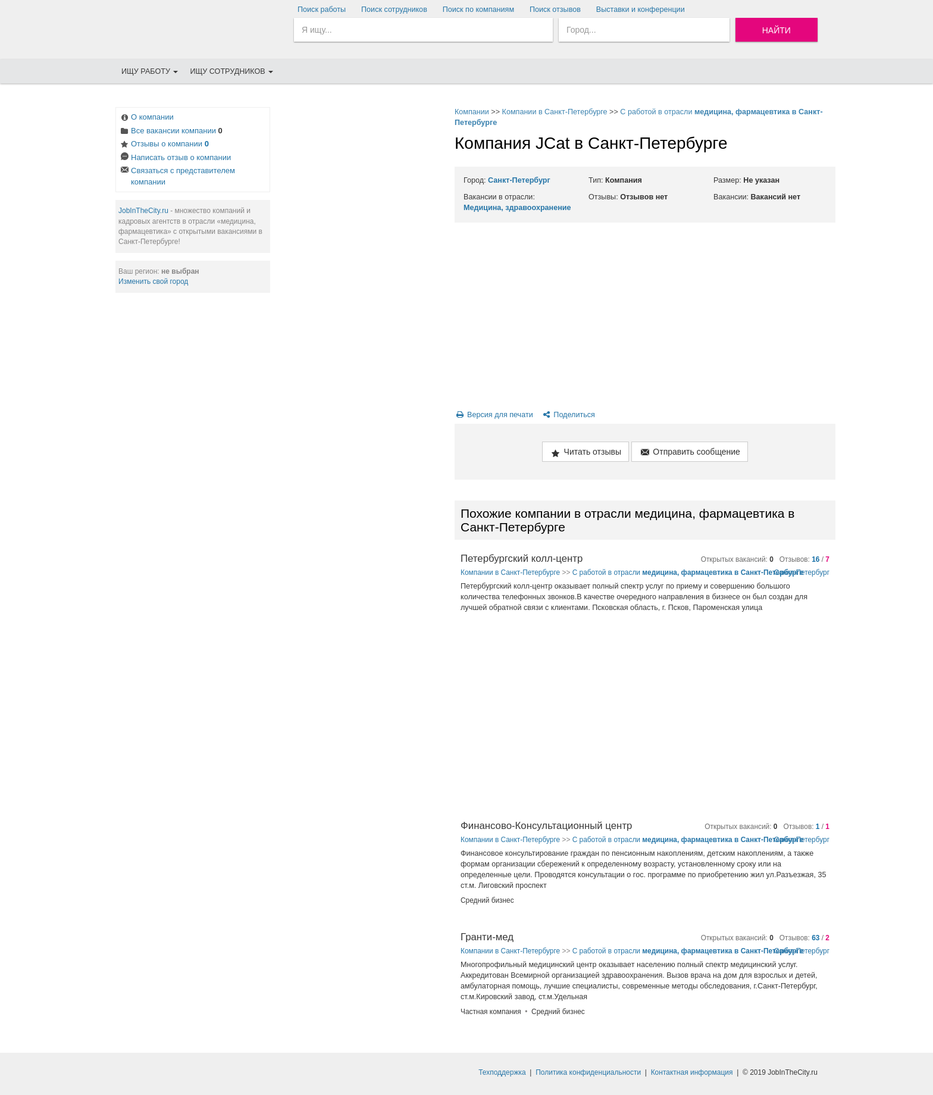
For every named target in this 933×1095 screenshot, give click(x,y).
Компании (472, 112)
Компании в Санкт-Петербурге (555, 112)
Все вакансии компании (171, 131)
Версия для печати (494, 415)
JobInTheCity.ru (143, 211)
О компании (146, 118)
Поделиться (568, 415)
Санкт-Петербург (519, 180)
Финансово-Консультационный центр (546, 825)
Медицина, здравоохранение (517, 208)
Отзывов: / (804, 559)
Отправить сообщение (689, 452)
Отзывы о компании (164, 145)
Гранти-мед (487, 937)
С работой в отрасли (687, 572)
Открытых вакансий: (737, 559)
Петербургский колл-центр (522, 558)
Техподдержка (502, 1072)
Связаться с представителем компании (177, 176)
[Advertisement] (359, 285)
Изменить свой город (153, 281)
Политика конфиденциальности (588, 1072)
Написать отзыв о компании (175, 158)
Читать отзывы (585, 452)
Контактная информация (692, 1072)
